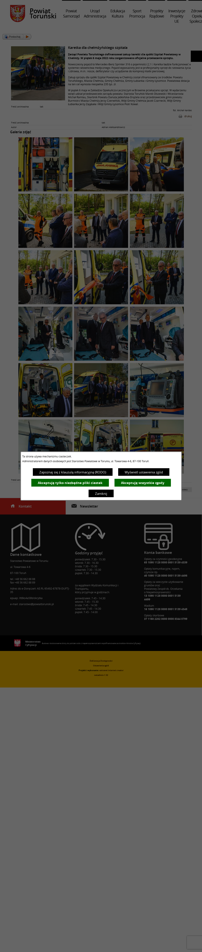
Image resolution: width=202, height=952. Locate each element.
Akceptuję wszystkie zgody (142, 483)
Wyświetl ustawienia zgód (144, 472)
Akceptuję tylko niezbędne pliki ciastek (70, 483)
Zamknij (101, 493)
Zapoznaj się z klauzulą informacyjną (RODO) (72, 472)
